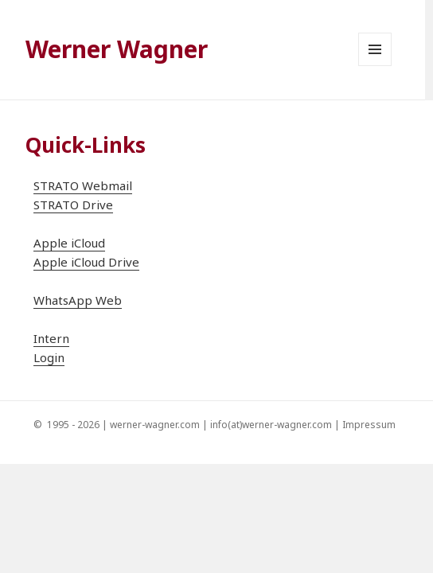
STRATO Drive (73, 204)
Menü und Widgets (375, 65)
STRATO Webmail (82, 185)
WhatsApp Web (77, 300)
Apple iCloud (69, 243)
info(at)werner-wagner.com (271, 424)
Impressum (369, 424)
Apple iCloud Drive (86, 262)
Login (48, 357)
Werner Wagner (116, 49)
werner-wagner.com (155, 424)
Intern (51, 338)
